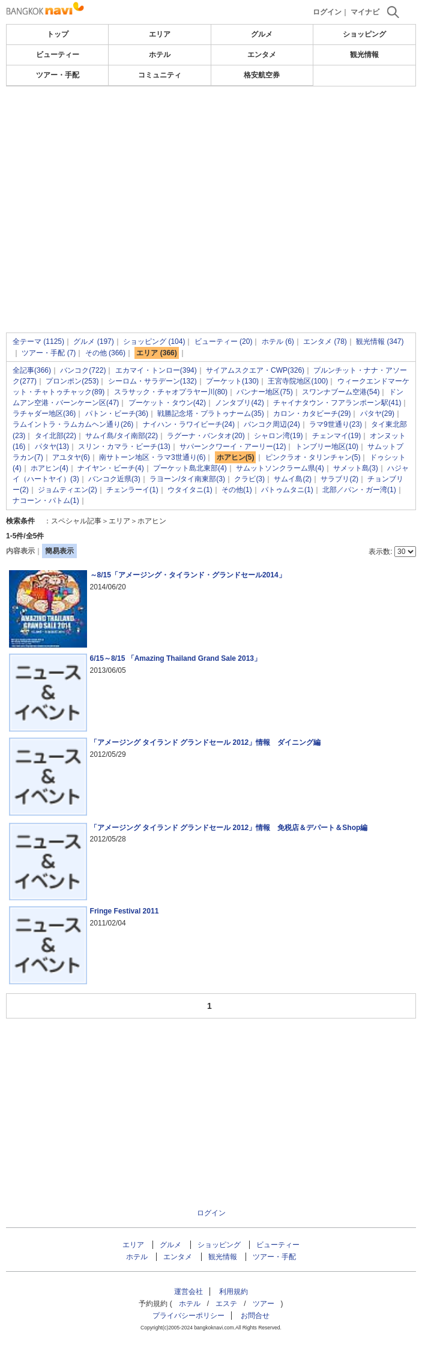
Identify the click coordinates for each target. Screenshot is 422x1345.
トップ (57, 34)
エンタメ (261, 54)
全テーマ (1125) (38, 341)
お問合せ (255, 1315)
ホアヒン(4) (49, 468)
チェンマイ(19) (336, 436)
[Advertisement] (211, 176)
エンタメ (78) (325, 341)
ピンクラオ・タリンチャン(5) (313, 457)
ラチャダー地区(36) (44, 413)
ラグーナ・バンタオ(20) (205, 436)
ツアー (263, 1303)
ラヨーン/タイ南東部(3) (187, 479)
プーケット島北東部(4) (190, 468)
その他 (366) (105, 353)
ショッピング (364, 34)
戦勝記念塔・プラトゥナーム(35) (210, 413)
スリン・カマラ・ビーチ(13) (124, 446)
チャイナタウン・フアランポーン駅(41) (337, 403)
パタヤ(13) (52, 446)
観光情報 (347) (379, 341)
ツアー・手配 (57, 75)
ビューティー (57, 54)
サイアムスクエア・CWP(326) (255, 370)
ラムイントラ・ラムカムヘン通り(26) (73, 424)
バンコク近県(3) (114, 479)
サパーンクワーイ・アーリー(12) (232, 446)
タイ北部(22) (55, 436)
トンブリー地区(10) (326, 446)
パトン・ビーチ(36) (116, 413)
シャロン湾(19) (278, 436)
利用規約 (233, 1291)
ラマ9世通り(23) (335, 424)
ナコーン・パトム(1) (46, 500)
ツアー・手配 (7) (49, 353)
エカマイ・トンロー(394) (156, 370)
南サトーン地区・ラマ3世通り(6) (152, 457)
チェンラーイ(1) (132, 490)
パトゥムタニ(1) (287, 490)
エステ (226, 1303)
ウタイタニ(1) (190, 490)
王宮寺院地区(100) (298, 381)
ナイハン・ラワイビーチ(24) (189, 424)
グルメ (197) (93, 341)
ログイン (327, 12)
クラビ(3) (249, 479)
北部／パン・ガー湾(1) (359, 490)
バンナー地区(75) (264, 392)
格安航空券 (262, 75)
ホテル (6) (278, 341)
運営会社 (188, 1291)
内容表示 (20, 551)
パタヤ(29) (377, 413)
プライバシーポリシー (188, 1315)
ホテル (159, 54)
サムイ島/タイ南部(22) (121, 436)
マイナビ (365, 12)
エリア (159, 34)
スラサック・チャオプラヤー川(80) (171, 392)
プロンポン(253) (72, 381)
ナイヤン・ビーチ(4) (110, 468)
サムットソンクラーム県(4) (280, 468)
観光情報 (364, 54)
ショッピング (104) (154, 341)
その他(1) (237, 490)
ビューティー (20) (223, 341)
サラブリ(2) (339, 479)
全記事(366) (32, 370)
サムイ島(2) (293, 479)
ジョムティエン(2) (67, 490)
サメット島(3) (355, 468)
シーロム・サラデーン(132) (152, 381)
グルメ (262, 34)
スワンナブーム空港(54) (340, 392)
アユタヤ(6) (71, 457)
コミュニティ (159, 75)
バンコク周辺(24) (272, 424)
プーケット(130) (232, 381)
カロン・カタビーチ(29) (312, 413)
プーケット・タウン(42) (167, 403)
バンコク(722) (83, 370)
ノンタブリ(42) (239, 403)
